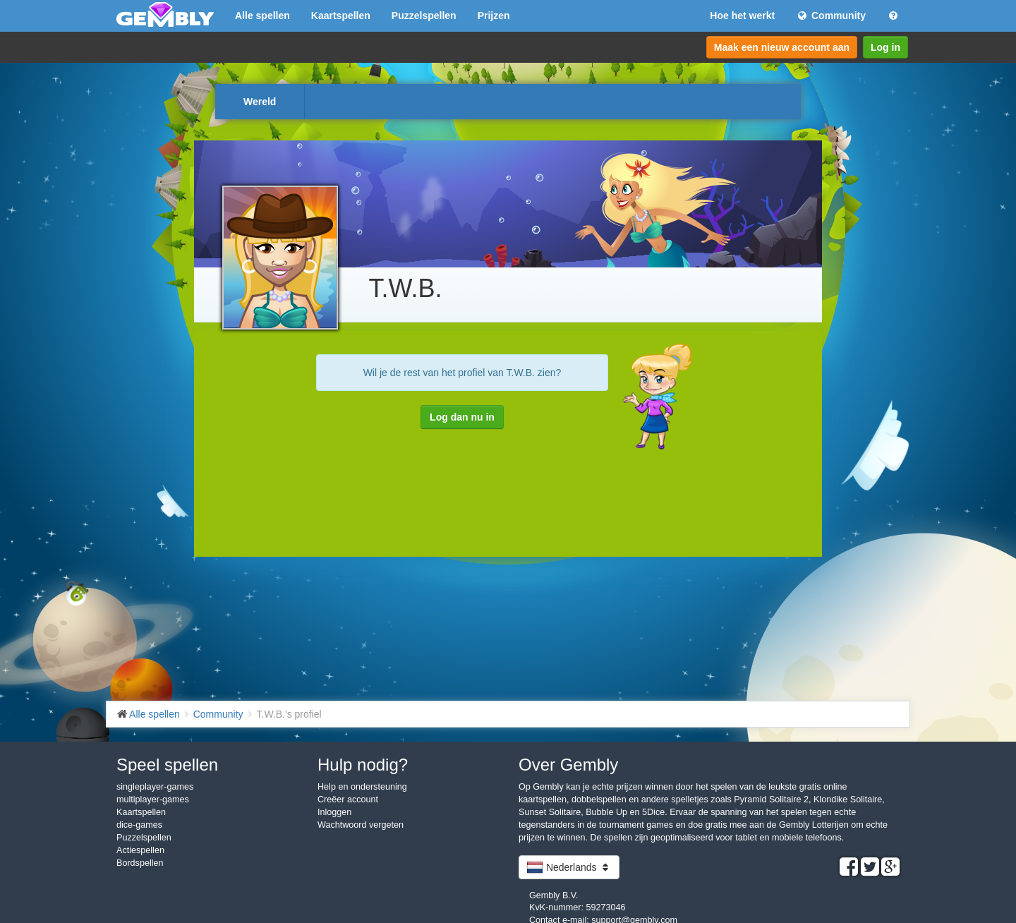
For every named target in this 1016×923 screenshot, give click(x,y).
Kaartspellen (340, 15)
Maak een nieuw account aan (781, 47)
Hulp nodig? (363, 764)
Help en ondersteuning (362, 787)
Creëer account (348, 799)
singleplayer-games (154, 787)
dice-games (139, 825)
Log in (885, 47)
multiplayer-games (152, 799)
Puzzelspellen (424, 15)
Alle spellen (262, 15)
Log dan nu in (462, 417)
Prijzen (494, 15)
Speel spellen (167, 764)
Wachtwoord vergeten (361, 825)
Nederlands (569, 867)
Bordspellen (140, 863)
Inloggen (334, 812)
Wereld (259, 101)
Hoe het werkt (742, 15)
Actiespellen (140, 850)
